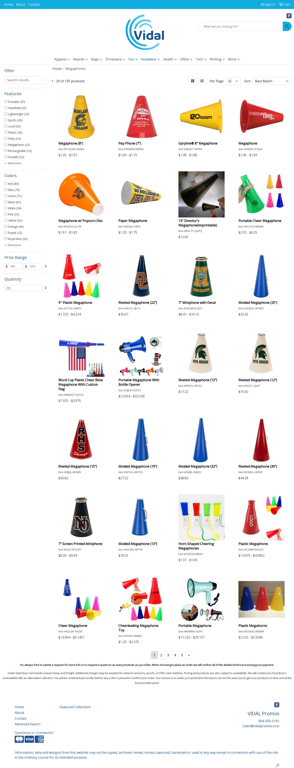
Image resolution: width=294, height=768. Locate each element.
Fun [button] (131, 59)
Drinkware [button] (114, 59)
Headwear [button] (148, 59)
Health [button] (168, 59)
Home (8, 4)
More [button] (232, 59)
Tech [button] (199, 59)
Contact (34, 4)
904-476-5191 (268, 721)
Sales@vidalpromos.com (261, 726)
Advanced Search (27, 724)
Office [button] (184, 59)
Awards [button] (78, 59)
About (20, 4)
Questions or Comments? (34, 732)
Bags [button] (95, 59)
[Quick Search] (240, 26)
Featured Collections (75, 707)
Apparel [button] (60, 59)
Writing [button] (215, 59)
